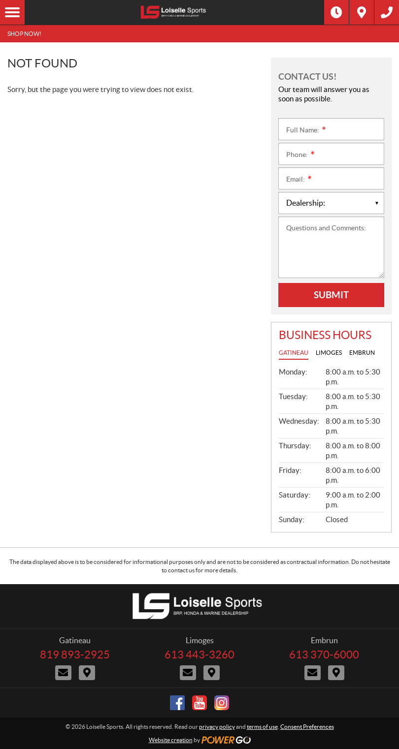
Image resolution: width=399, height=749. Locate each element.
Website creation (171, 740)
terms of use (262, 726)
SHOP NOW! (24, 34)
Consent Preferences (307, 726)
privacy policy (217, 726)
